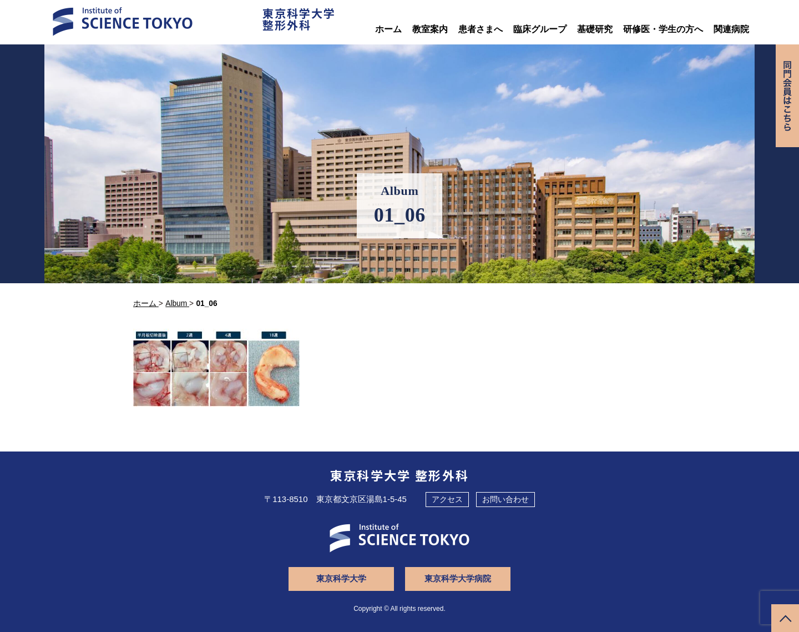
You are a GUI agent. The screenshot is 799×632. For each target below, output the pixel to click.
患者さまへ (480, 29)
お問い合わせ (505, 499)
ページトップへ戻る (785, 618)
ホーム (388, 29)
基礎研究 (595, 29)
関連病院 (731, 29)
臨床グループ (540, 29)
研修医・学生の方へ (663, 29)
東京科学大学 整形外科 (399, 475)
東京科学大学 (341, 578)
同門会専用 (787, 95)
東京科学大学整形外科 (299, 19)
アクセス (447, 499)
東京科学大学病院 (457, 578)
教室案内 (430, 29)
